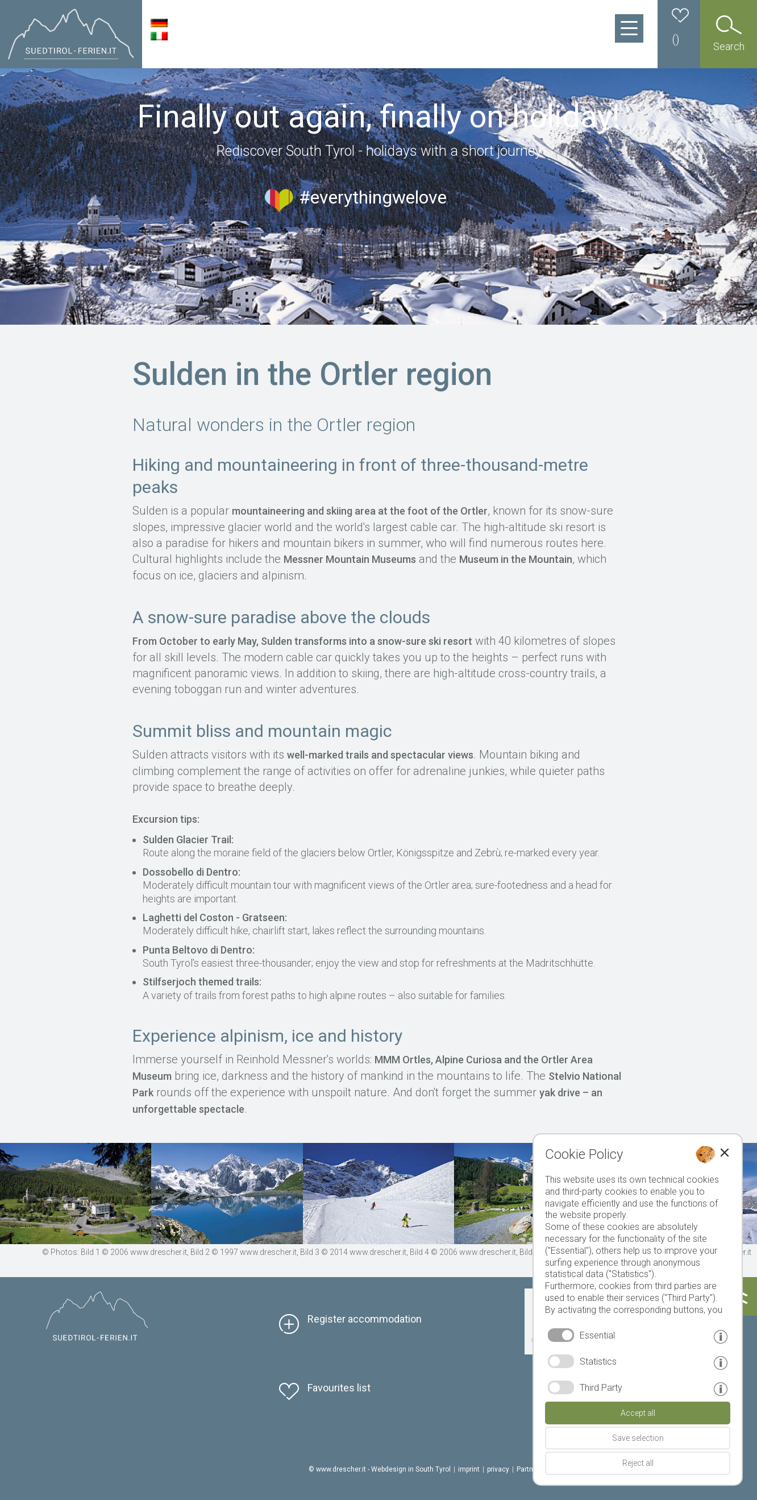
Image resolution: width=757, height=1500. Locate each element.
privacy (498, 1469)
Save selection (638, 1438)
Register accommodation (364, 1319)
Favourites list (339, 1388)
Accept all (638, 1413)
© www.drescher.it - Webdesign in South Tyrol (380, 1469)
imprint (469, 1469)
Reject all (638, 1463)
